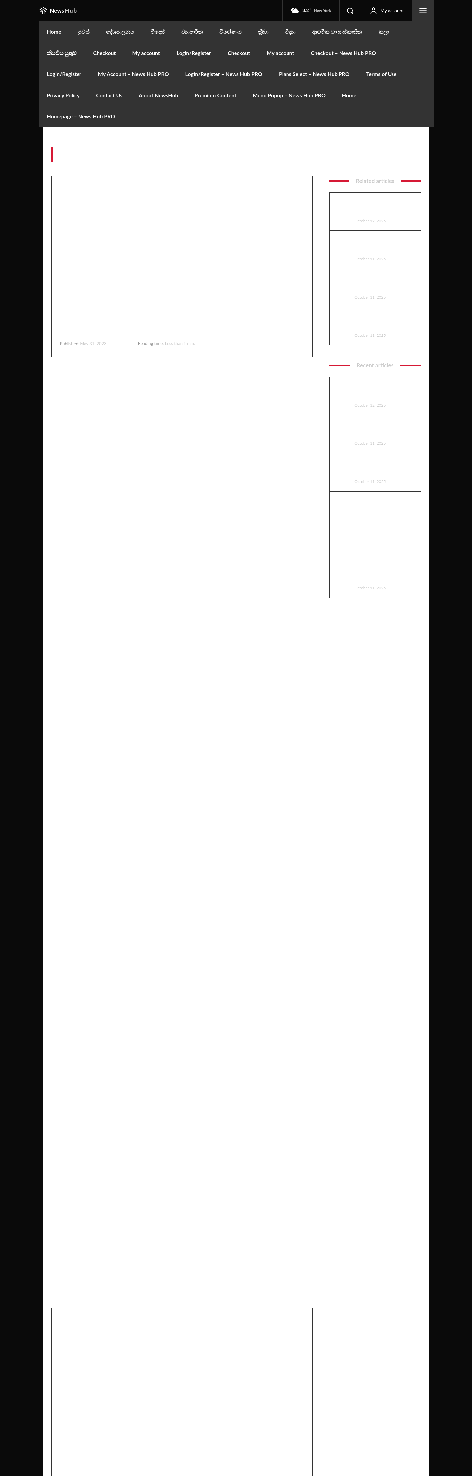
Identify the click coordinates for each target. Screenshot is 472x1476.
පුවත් (340, 220)
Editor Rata (242, 1347)
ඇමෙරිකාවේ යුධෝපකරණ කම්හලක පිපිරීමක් (370, 283)
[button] (350, 10)
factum (413, 158)
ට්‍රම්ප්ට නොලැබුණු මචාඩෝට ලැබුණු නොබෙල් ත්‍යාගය (373, 244)
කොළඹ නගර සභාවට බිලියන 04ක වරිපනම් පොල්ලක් (374, 206)
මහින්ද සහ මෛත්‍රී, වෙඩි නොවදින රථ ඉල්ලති (366, 321)
